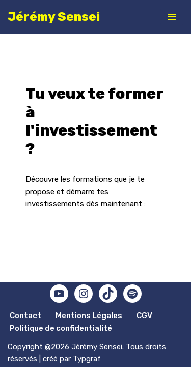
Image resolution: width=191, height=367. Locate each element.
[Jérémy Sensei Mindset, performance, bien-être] (54, 17)
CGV (144, 315)
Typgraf (87, 358)
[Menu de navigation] (171, 17)
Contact (25, 315)
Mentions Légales (89, 315)
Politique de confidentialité (61, 328)
